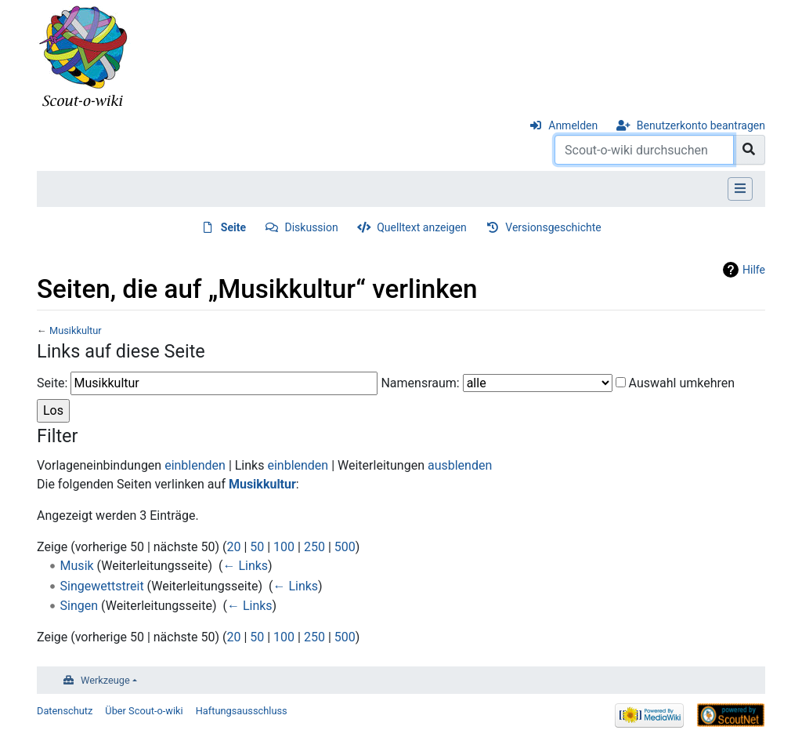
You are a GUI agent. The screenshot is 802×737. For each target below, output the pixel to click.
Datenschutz (64, 711)
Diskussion (311, 227)
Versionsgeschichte (553, 227)
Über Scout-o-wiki (143, 711)
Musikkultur (75, 330)
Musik (77, 565)
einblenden (195, 465)
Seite (233, 227)
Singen (79, 605)
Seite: (52, 383)
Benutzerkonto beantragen (701, 125)
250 (314, 546)
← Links (245, 565)
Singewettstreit (102, 586)
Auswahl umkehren (682, 383)
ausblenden (460, 465)
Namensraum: (420, 383)
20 (233, 546)
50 (257, 546)
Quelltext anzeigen (422, 227)
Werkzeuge (105, 680)
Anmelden (573, 125)
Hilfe (753, 269)
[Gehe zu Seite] (749, 150)
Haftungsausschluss (241, 711)
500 (345, 546)
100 (283, 546)
